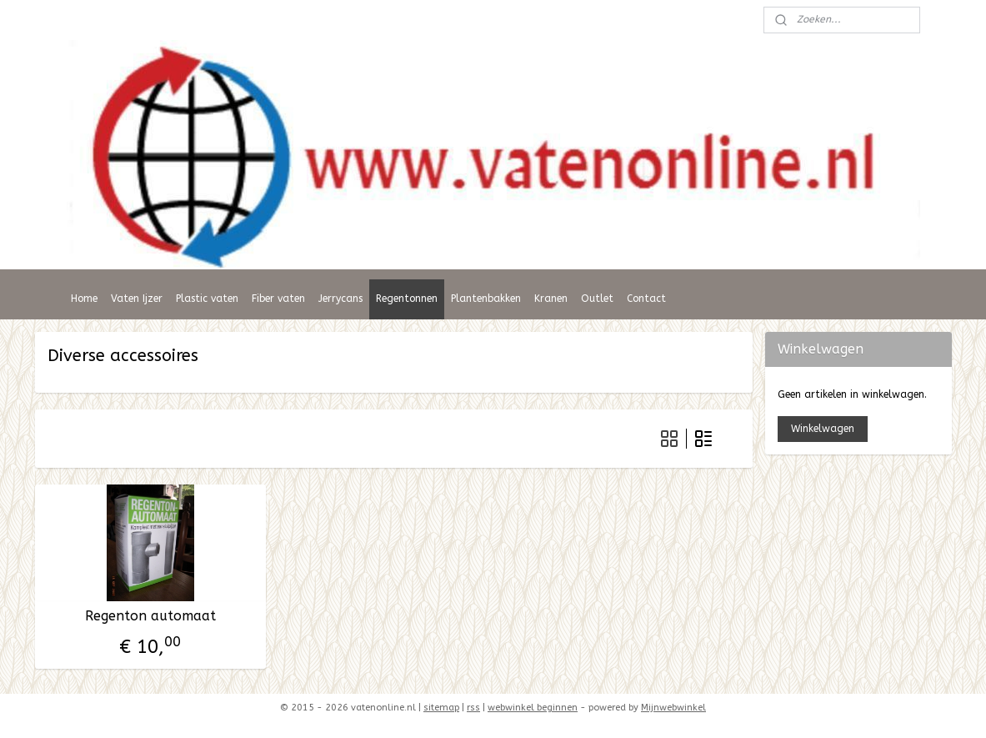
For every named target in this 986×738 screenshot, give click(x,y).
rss (473, 707)
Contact (646, 298)
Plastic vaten (207, 298)
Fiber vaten (278, 298)
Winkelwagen (822, 428)
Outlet (597, 298)
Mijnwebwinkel (673, 707)
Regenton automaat (149, 616)
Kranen (551, 298)
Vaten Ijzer (137, 298)
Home (84, 298)
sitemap (441, 707)
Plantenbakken (486, 298)
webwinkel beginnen (533, 707)
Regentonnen (407, 298)
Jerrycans (340, 298)
